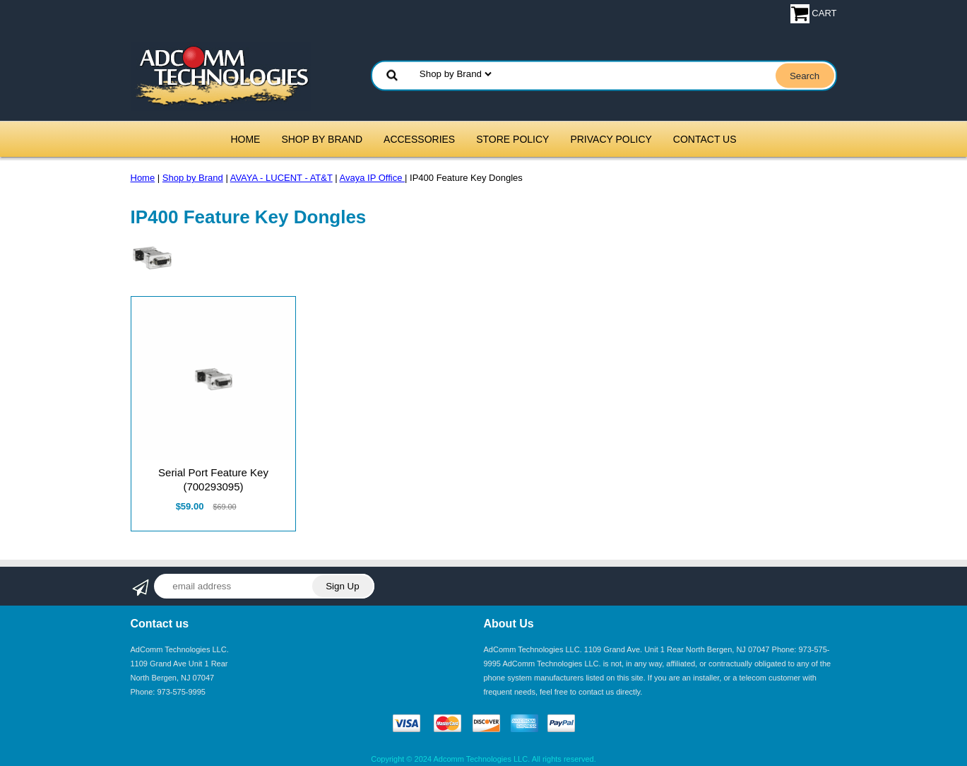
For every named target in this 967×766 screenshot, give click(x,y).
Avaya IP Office (372, 177)
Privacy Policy (610, 139)
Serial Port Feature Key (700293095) (213, 479)
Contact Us (705, 139)
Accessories (419, 139)
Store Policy (512, 139)
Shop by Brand (321, 139)
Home (245, 139)
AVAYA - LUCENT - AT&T (281, 177)
